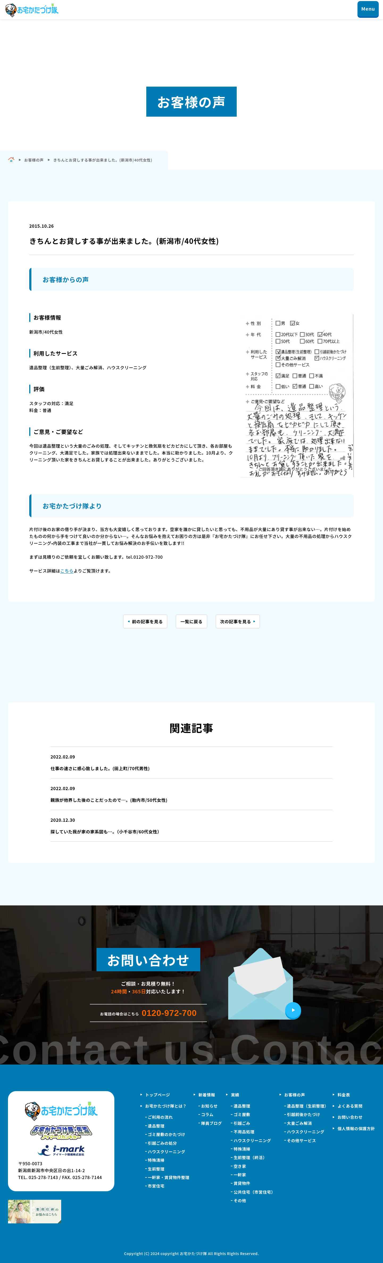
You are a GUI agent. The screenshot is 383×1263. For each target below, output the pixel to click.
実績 (235, 1094)
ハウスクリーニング (166, 1151)
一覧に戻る (191, 621)
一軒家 (240, 1174)
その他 (240, 1200)
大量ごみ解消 (299, 1123)
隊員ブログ (211, 1123)
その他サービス (301, 1140)
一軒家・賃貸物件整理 (168, 1177)
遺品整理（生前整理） (307, 1106)
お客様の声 (294, 1094)
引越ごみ (242, 1123)
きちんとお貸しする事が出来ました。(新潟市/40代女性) (102, 160)
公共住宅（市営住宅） (254, 1192)
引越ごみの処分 (162, 1143)
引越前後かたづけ (303, 1114)
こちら (66, 570)
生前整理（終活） (250, 1157)
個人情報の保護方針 (356, 1128)
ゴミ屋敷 (242, 1114)
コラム (207, 1114)
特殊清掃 (156, 1160)
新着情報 (206, 1094)
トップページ (157, 1094)
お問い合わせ (350, 1117)
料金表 (344, 1094)
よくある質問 (350, 1106)
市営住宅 (156, 1186)
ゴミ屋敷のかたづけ (166, 1134)
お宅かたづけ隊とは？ (166, 1106)
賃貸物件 (242, 1183)
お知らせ (209, 1106)
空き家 (240, 1166)
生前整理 (156, 1169)
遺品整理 (156, 1126)
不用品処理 (244, 1131)
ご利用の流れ (160, 1117)
